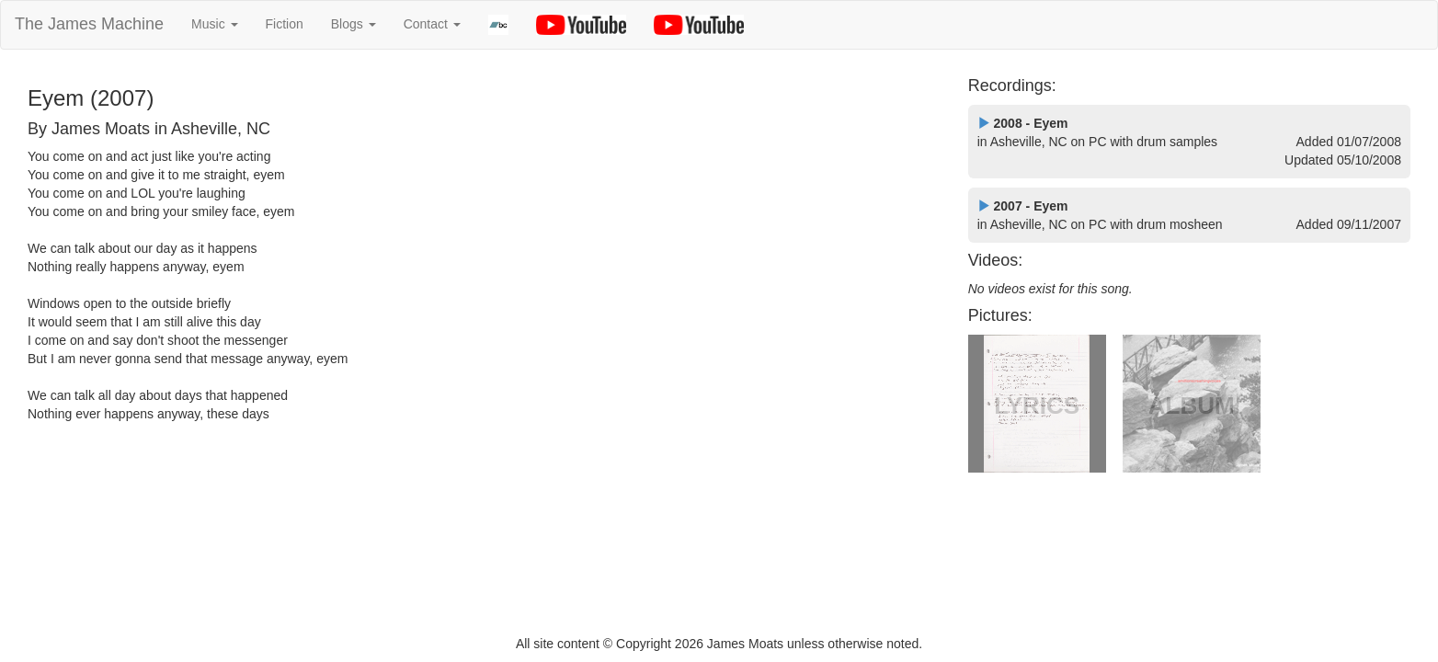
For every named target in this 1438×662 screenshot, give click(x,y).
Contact (432, 24)
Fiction (284, 24)
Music (214, 24)
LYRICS (1036, 405)
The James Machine (89, 24)
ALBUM (1191, 405)
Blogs (353, 24)
